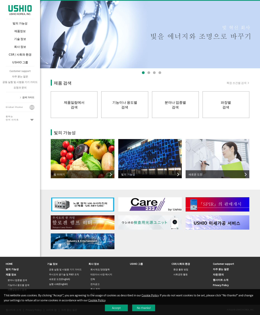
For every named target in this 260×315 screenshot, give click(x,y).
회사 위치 (95, 288)
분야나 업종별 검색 (17, 280)
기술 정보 (52, 264)
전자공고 (95, 284)
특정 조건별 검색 (238, 82)
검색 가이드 (28, 97)
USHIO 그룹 (136, 264)
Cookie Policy (150, 295)
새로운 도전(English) (59, 279)
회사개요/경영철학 (100, 269)
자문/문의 (218, 274)
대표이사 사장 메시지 (101, 274)
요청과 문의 (20, 87)
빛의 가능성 (12, 269)
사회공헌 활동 (180, 274)
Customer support (20, 71)
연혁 (92, 279)
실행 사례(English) (58, 284)
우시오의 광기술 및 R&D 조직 (64, 274)
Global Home (20, 107)
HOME (9, 264)
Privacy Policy (221, 285)
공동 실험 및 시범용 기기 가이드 (20, 82)
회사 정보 (94, 264)
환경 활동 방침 (180, 269)
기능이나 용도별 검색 (18, 284)
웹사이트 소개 (220, 280)
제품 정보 (11, 274)
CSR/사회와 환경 (180, 264)
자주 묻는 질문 (20, 76)
